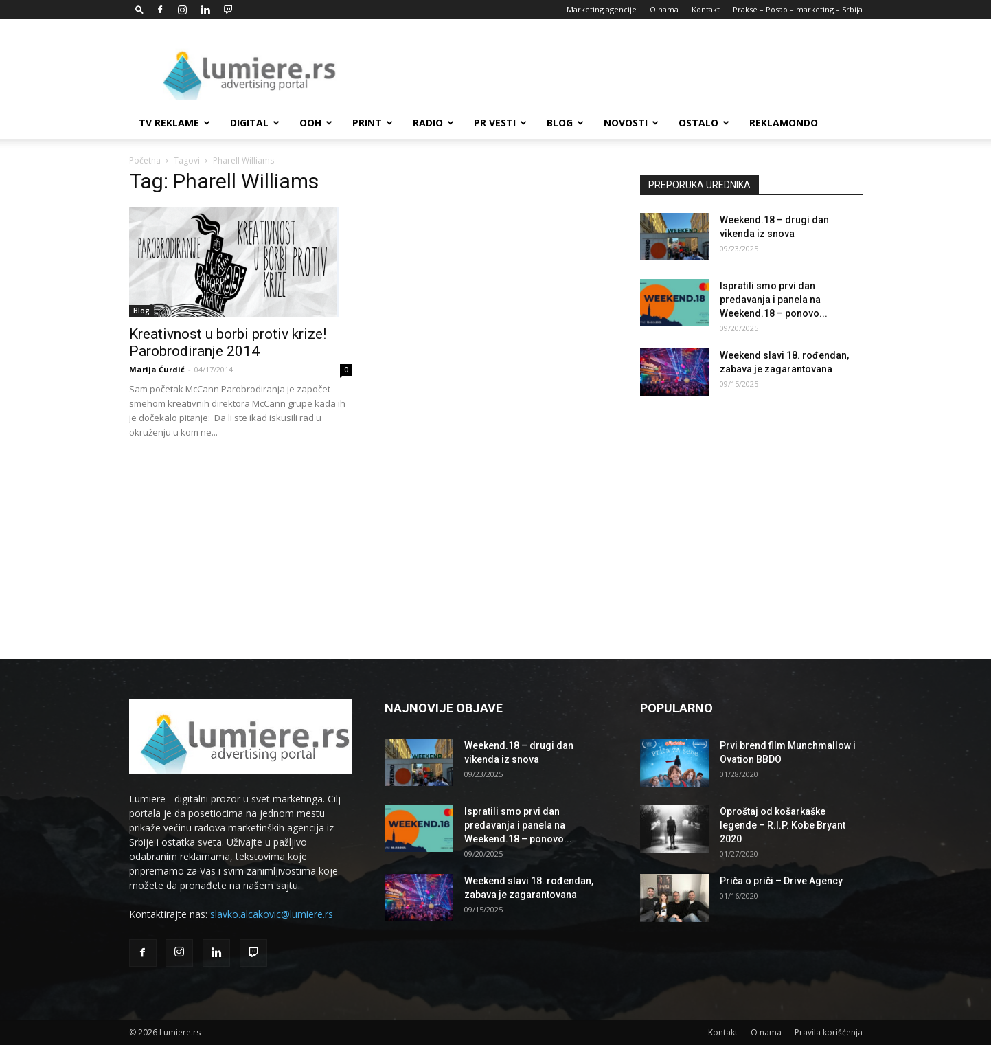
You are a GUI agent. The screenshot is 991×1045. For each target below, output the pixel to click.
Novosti (631, 122)
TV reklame (174, 122)
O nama (664, 9)
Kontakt (706, 9)
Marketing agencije (602, 9)
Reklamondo (783, 122)
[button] (139, 9)
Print (372, 122)
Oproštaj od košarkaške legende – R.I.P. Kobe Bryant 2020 (782, 825)
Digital (255, 122)
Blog (565, 122)
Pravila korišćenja (829, 1032)
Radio (433, 122)
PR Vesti (500, 122)
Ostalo (704, 122)
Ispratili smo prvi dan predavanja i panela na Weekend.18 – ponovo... (774, 299)
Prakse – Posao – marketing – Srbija (798, 9)
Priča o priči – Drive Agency (781, 880)
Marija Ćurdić (157, 369)
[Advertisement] (613, 69)
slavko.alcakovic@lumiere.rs (271, 914)
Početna (145, 160)
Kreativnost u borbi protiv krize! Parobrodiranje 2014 (227, 342)
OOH (315, 122)
